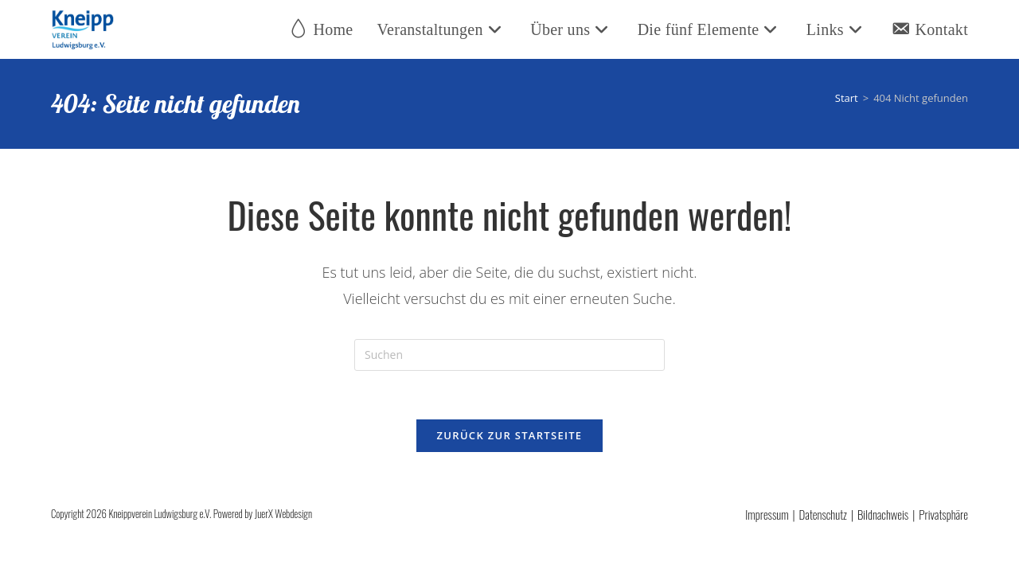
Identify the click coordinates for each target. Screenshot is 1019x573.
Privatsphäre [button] (943, 514)
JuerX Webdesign (283, 513)
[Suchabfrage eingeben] (509, 355)
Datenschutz (823, 514)
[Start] (846, 98)
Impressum (766, 514)
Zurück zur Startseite (510, 435)
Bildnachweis (882, 514)
